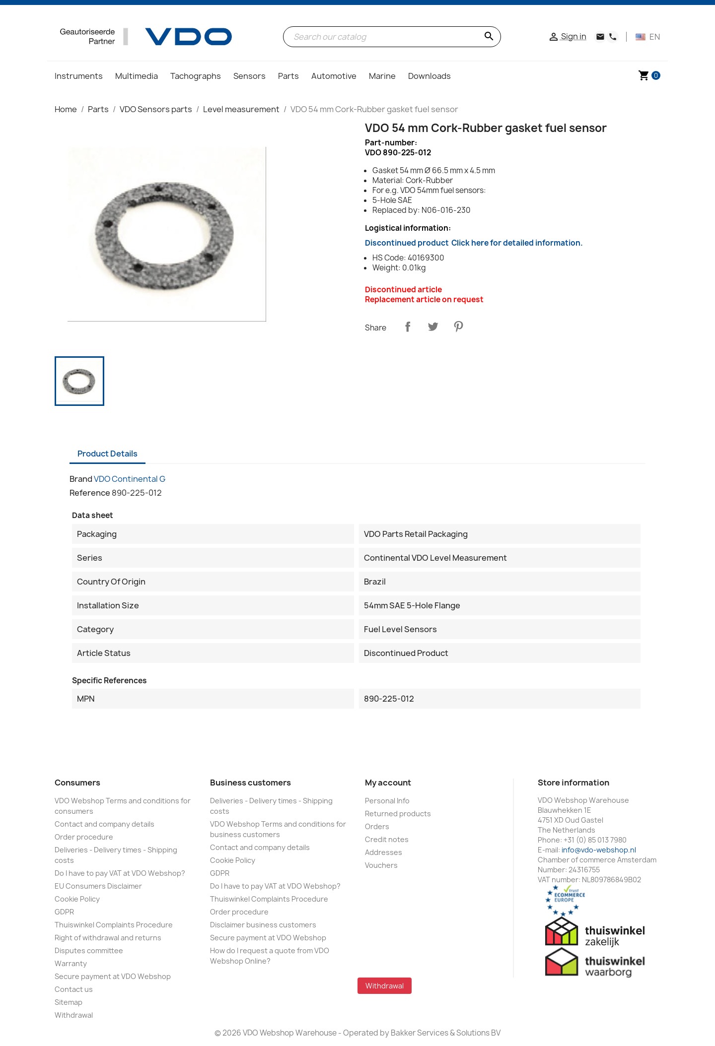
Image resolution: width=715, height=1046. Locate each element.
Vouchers (381, 865)
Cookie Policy (77, 899)
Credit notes (387, 839)
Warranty (71, 963)
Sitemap (68, 1002)
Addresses (383, 852)
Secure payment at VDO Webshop (113, 976)
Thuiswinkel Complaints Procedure (114, 924)
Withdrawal (74, 1015)
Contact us (74, 989)
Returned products (398, 813)
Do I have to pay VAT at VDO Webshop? (120, 873)
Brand (81, 479)
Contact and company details (104, 824)
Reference (90, 493)
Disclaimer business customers (263, 924)
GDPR (64, 911)
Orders (377, 826)
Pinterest (458, 326)
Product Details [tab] (107, 453)
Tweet (433, 326)
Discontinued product (474, 243)
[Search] (392, 36)
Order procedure (84, 837)
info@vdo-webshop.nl (599, 849)
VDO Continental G (129, 478)
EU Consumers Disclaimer (98, 886)
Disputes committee (89, 950)
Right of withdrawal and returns (108, 937)
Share (408, 326)
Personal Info (387, 800)
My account (388, 782)
